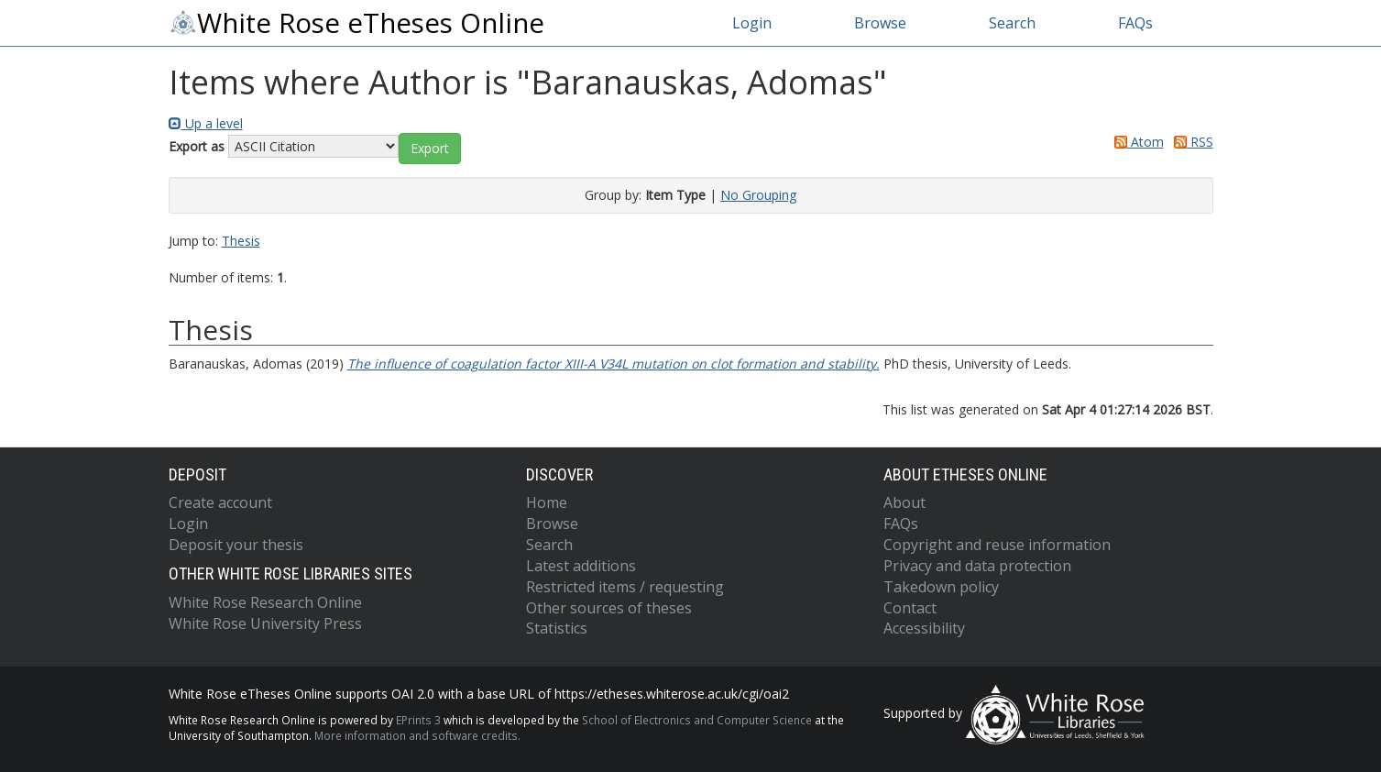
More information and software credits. (417, 735)
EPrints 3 (418, 719)
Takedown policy (941, 587)
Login (752, 23)
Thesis (241, 240)
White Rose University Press (265, 623)
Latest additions (581, 566)
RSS (1190, 141)
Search (1012, 23)
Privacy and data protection (977, 566)
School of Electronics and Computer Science (697, 719)
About (904, 502)
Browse (880, 23)
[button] (430, 148)
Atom (1136, 141)
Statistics (556, 628)
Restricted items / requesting (625, 587)
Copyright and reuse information (997, 545)
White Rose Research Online (265, 602)
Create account (220, 502)
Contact (910, 608)
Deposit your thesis (236, 545)
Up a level (206, 123)
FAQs (1135, 23)
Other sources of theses (609, 608)
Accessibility (924, 628)
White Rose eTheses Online (356, 23)
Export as (197, 146)
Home (546, 502)
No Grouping (758, 195)
